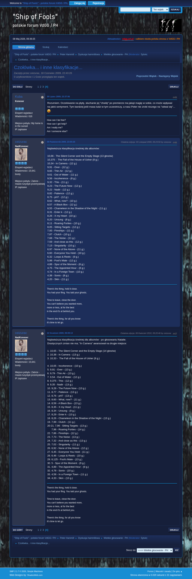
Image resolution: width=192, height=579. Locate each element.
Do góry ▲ (177, 571)
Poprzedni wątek (146, 76)
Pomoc (151, 571)
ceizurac (21, 141)
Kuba (18, 96)
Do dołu (17, 87)
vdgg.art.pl (128, 39)
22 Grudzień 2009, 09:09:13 (60, 333)
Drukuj (174, 87)
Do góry (18, 530)
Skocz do (130, 550)
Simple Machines (35, 571)
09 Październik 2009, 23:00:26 (61, 142)
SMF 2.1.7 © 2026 (18, 571)
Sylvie (144, 54)
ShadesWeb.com (35, 575)
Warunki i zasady (163, 571)
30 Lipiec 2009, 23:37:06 (58, 96)
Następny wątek (168, 76)
